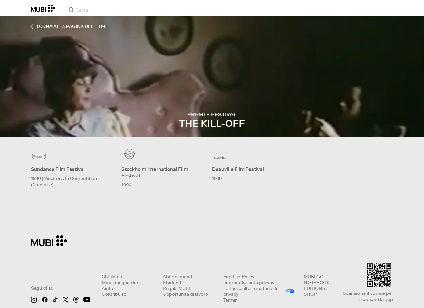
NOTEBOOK (317, 282)
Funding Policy (238, 277)
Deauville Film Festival (238, 169)
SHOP (310, 294)
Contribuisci (114, 294)
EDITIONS (314, 288)
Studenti (172, 282)
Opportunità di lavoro (185, 294)
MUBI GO (313, 277)
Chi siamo (112, 277)
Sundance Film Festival (58, 169)
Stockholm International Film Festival (154, 172)
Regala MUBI (176, 288)
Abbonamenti (177, 277)
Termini (230, 300)
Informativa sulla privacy (248, 282)
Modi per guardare (121, 282)
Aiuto (107, 288)
